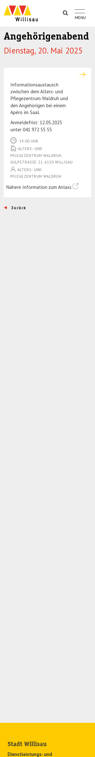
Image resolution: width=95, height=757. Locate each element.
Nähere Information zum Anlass (42, 186)
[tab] (47, 74)
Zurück (18, 208)
